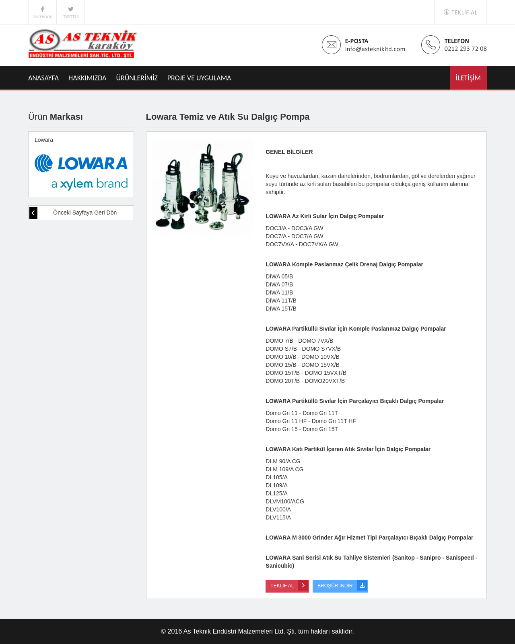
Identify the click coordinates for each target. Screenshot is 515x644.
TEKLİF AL (289, 585)
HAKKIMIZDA (87, 78)
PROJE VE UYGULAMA (199, 78)
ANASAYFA (43, 78)
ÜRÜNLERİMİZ (137, 78)
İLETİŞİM (468, 78)
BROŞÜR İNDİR (342, 585)
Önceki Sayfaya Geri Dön (73, 213)
